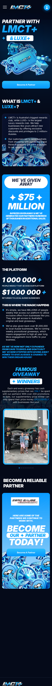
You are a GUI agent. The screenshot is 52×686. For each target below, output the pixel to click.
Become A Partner (26, 84)
